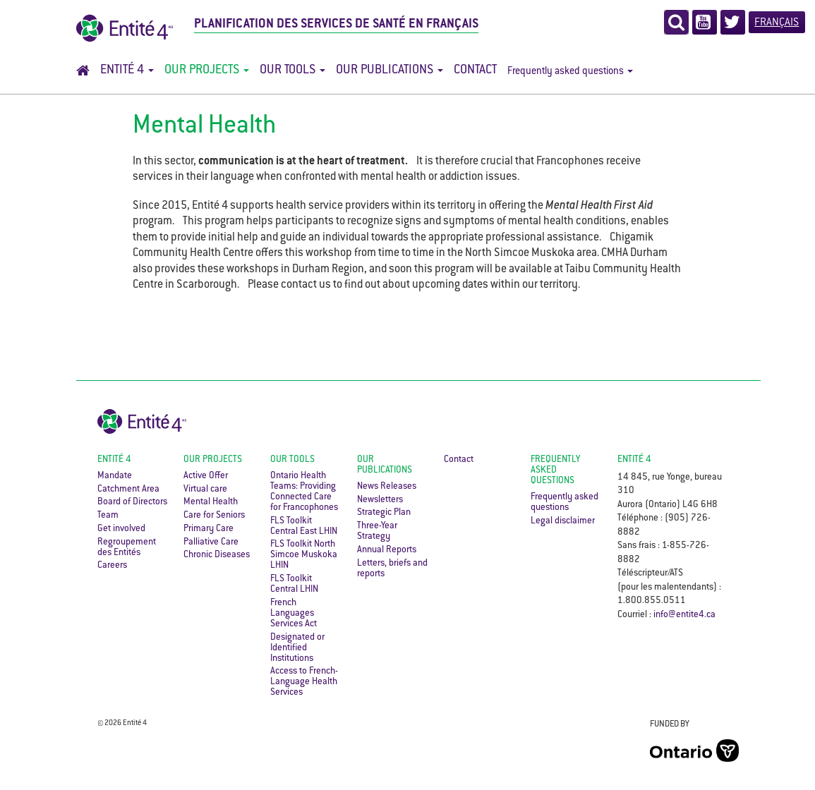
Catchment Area (128, 489)
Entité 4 (127, 70)
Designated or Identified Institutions (297, 648)
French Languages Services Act (293, 613)
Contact (475, 70)
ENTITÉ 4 (634, 460)
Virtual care (205, 489)
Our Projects (206, 70)
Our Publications (389, 70)
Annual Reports (386, 550)
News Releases (386, 486)
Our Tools (292, 70)
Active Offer (205, 476)
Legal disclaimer (563, 521)
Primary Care (208, 529)
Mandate (114, 476)
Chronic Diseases (216, 555)
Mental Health (210, 502)
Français (776, 23)
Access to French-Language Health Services (304, 682)
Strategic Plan (384, 513)
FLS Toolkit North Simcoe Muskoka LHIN (303, 555)
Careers (112, 565)
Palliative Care (211, 542)
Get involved (121, 529)
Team (108, 515)
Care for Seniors (214, 515)
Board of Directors (132, 502)
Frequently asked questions (570, 72)
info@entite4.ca (684, 615)
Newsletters (380, 500)
